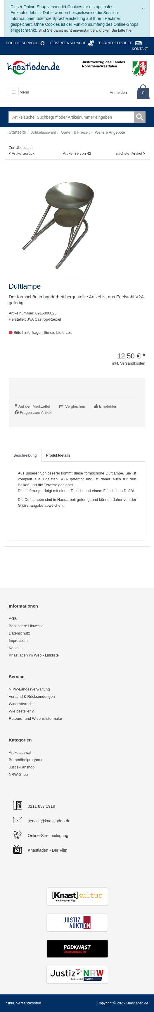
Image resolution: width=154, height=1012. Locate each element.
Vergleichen (75, 406)
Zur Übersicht (20, 147)
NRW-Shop (18, 774)
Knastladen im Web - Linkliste (34, 655)
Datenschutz (19, 633)
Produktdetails (58, 455)
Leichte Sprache (22, 43)
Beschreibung (25, 455)
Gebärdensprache (68, 43)
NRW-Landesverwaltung (29, 689)
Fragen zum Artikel (35, 412)
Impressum (18, 640)
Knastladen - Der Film (47, 850)
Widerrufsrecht (21, 704)
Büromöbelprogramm (26, 760)
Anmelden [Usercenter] (118, 92)
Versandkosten (28, 1003)
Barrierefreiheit (116, 43)
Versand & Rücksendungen (32, 696)
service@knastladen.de (49, 821)
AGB (13, 618)
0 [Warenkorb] (143, 92)
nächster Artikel (129, 153)
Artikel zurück (23, 153)
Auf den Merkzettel (34, 406)
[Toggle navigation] (14, 91)
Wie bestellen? (21, 711)
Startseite (17, 132)
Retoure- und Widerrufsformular (35, 718)
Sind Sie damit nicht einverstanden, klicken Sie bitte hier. (86, 30)
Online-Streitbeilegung (48, 835)
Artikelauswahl (21, 752)
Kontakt (140, 49)
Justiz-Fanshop (21, 767)
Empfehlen (108, 406)
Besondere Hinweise (26, 626)
